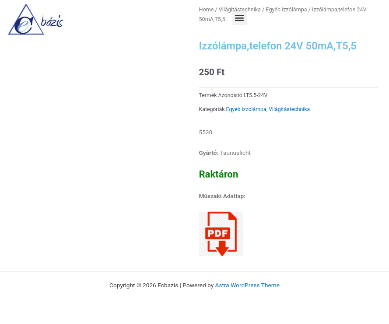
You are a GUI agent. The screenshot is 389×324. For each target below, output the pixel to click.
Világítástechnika (289, 109)
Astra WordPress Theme (247, 285)
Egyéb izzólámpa (246, 109)
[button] (239, 17)
